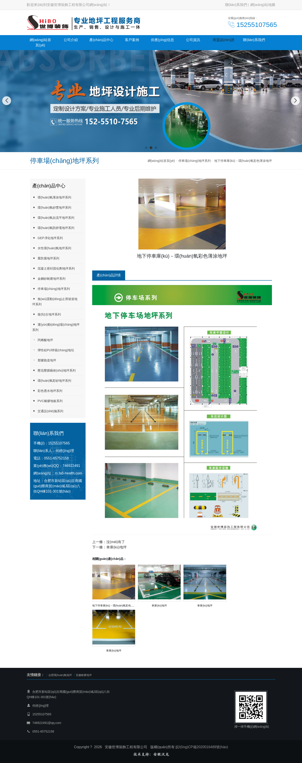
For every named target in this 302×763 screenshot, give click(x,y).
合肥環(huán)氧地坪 (60, 675)
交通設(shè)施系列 (47, 411)
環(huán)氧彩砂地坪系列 (51, 380)
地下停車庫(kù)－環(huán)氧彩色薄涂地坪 (243, 160)
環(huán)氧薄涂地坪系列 (51, 197)
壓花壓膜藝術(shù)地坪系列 (54, 370)
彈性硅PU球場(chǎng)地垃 (53, 350)
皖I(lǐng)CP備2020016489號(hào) (202, 747)
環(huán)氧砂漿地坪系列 (51, 207)
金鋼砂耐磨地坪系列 (48, 278)
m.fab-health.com (68, 473)
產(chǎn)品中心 (101, 40)
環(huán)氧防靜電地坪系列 (53, 228)
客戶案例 (132, 40)
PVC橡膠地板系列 (47, 401)
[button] (146, 148)
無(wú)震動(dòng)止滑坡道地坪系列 (54, 301)
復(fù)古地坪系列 (46, 314)
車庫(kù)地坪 (116, 547)
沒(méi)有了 (115, 542)
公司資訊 (193, 40)
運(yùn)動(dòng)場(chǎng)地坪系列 (56, 327)
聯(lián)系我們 (236, 5)
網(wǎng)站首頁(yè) (40, 42)
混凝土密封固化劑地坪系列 (53, 268)
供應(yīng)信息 (162, 40)
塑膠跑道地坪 (44, 360)
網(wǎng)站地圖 (262, 5)
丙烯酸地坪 (42, 340)
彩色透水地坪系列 (47, 391)
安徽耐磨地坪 (84, 675)
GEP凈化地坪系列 (47, 238)
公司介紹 (71, 40)
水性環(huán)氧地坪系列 (51, 248)
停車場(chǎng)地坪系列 (194, 160)
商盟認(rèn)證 (223, 40)
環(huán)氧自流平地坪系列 (53, 217)
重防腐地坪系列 (45, 258)
